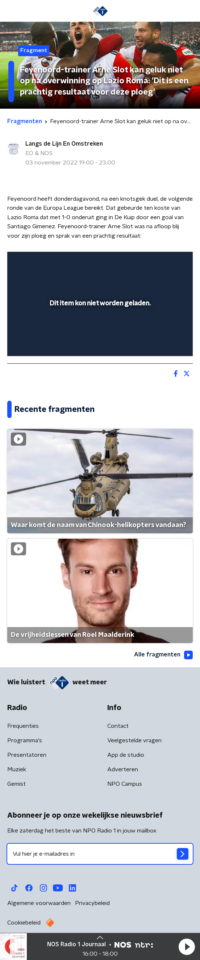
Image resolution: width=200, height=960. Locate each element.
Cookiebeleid (24, 923)
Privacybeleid (92, 903)
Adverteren (122, 769)
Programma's (24, 740)
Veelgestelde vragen (134, 740)
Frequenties (23, 726)
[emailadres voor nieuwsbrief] (100, 854)
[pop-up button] (153, 262)
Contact (118, 726)
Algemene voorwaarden (39, 903)
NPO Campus (124, 784)
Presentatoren (26, 755)
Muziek (16, 769)
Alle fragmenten (163, 655)
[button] (186, 946)
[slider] (99, 343)
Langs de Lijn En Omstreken (64, 144)
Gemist (16, 784)
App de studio (125, 755)
